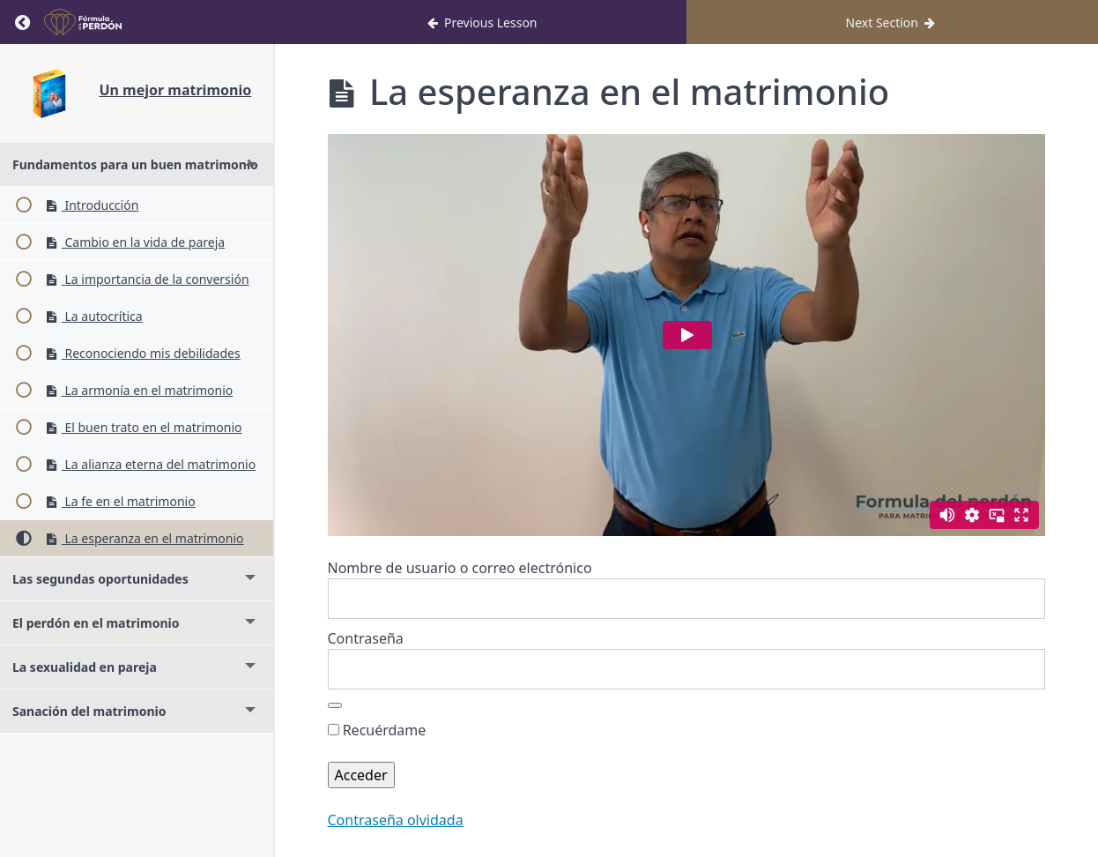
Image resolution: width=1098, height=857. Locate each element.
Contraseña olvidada (396, 820)
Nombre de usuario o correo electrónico (460, 568)
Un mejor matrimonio (175, 90)
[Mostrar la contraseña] (335, 705)
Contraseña (366, 638)
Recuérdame (377, 730)
